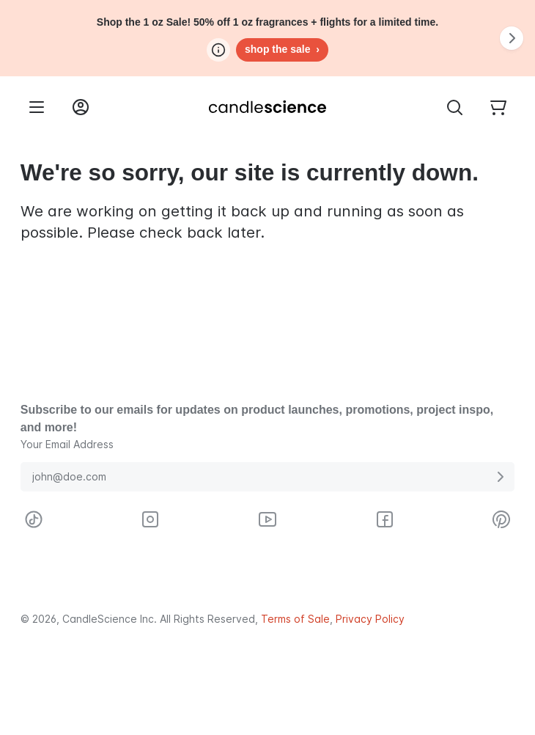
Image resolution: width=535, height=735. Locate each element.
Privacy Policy (370, 619)
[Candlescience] (267, 107)
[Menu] (37, 107)
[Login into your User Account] (80, 107)
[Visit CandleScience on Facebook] (385, 519)
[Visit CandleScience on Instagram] (150, 519)
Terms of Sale (295, 619)
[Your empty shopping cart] (498, 107)
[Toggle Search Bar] (454, 107)
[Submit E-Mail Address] (499, 476)
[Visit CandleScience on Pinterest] (501, 519)
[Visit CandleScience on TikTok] (34, 519)
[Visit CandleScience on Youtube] (267, 519)
